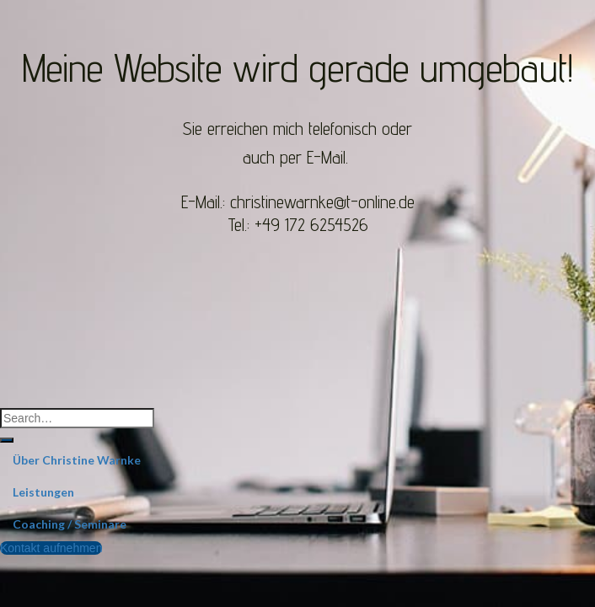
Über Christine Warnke (77, 460)
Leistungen (43, 492)
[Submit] (6, 440)
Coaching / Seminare (69, 524)
